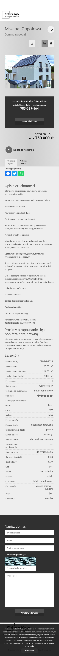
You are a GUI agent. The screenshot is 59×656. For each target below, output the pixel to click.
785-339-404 (29, 108)
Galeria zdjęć (45, 43)
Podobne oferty (23, 162)
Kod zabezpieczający (16, 554)
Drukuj (51, 43)
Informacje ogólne (11, 162)
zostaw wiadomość (29, 121)
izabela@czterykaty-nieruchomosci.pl (29, 105)
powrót (51, 29)
